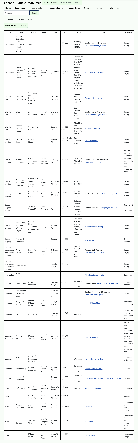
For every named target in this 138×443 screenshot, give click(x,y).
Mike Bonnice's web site (94, 275)
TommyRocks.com (92, 128)
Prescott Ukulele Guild (93, 98)
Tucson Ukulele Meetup (94, 227)
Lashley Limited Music (94, 369)
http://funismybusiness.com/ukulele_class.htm (103, 378)
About (99, 8)
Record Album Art (56, 8)
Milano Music (90, 435)
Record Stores (74, 8)
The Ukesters (90, 240)
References (114, 8)
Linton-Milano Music (93, 303)
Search (34, 13)
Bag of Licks (37, 8)
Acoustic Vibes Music (93, 388)
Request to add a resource (15, 25)
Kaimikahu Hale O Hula (94, 359)
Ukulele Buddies (91, 141)
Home (8, 8)
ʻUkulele (87, 8)
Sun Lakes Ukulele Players (95, 73)
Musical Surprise (91, 337)
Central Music (90, 406)
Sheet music (20, 8)
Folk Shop (89, 422)
